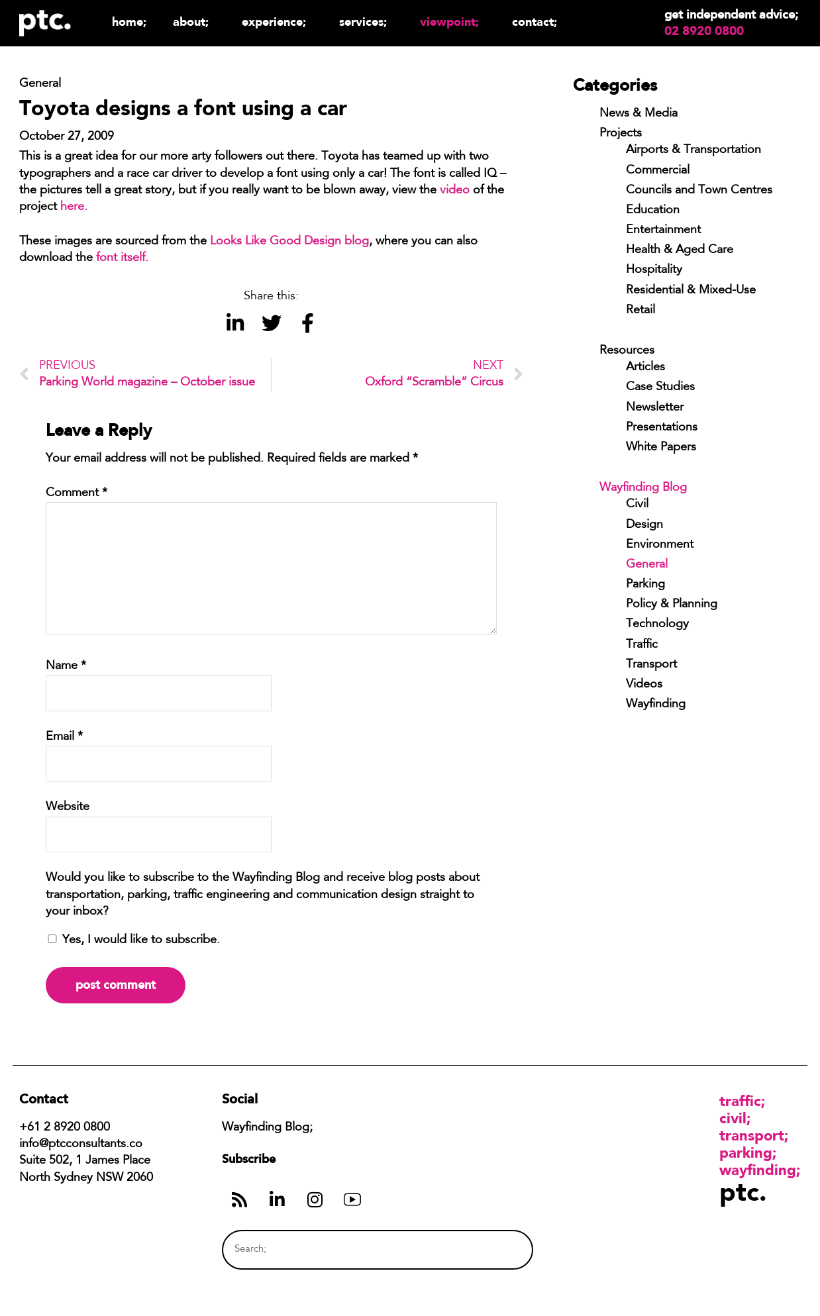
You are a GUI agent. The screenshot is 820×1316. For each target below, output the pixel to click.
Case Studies (660, 387)
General (647, 565)
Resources (626, 351)
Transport (651, 665)
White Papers (661, 448)
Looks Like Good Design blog (289, 242)
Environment (659, 545)
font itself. (122, 258)
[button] (235, 323)
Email (64, 737)
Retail (640, 311)
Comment (76, 493)
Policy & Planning (671, 605)
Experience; (277, 21)
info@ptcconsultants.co (80, 1144)
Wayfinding (656, 705)
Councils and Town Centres (699, 191)
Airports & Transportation (693, 150)
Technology (657, 625)
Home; (129, 21)
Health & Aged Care (679, 250)
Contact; (534, 21)
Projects (620, 134)
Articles (645, 368)
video (455, 191)
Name (66, 666)
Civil (637, 505)
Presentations (661, 428)
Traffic (642, 645)
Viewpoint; (453, 21)
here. (73, 207)
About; (194, 21)
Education (653, 211)
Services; (366, 21)
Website (67, 807)
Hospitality (654, 270)
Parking (645, 585)
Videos (644, 685)
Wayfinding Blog (643, 488)
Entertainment (663, 230)
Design (644, 525)
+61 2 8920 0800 (64, 1128)
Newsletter (655, 408)
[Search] (498, 1249)
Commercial (658, 171)
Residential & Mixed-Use (691, 291)
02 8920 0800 (704, 31)
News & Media (638, 114)
